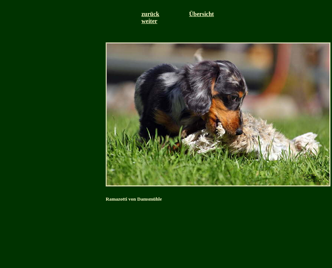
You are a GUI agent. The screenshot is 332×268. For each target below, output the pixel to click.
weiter (149, 21)
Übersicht (201, 14)
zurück (150, 14)
